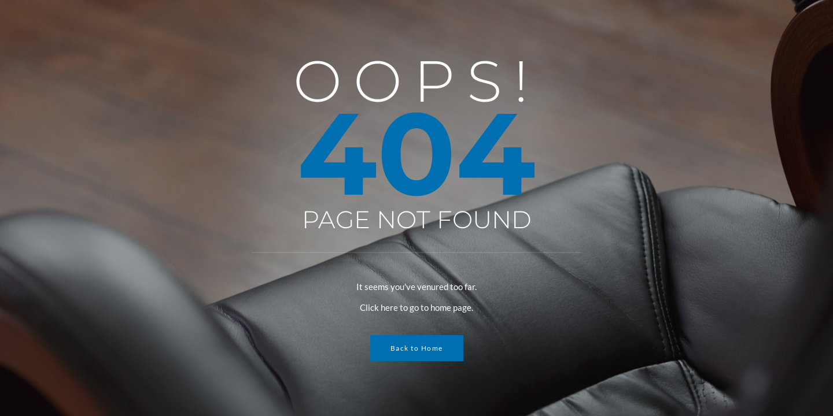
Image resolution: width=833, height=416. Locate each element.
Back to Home (416, 348)
